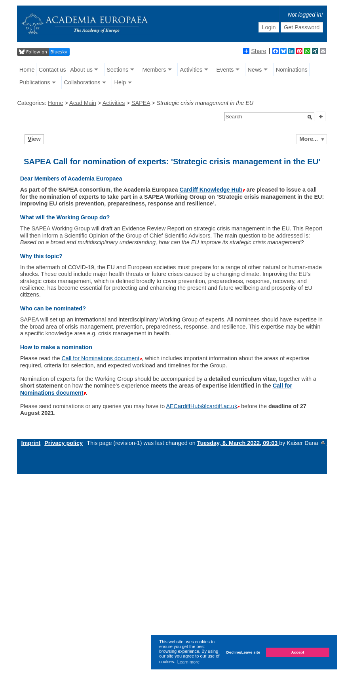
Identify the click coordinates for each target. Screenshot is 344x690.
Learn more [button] (188, 662)
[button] (310, 117)
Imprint (30, 443)
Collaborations (82, 82)
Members (154, 70)
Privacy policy (63, 443)
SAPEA (140, 103)
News (255, 70)
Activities (191, 70)
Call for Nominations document (100, 358)
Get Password (301, 27)
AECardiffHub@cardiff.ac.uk (201, 406)
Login (269, 27)
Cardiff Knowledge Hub (210, 189)
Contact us (52, 70)
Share (254, 51)
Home (26, 70)
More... (309, 139)
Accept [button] (297, 652)
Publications (34, 82)
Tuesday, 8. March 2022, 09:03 (238, 443)
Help (120, 82)
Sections (117, 70)
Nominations (292, 70)
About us (81, 70)
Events (225, 70)
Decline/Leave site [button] (243, 652)
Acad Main (82, 103)
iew (34, 139)
